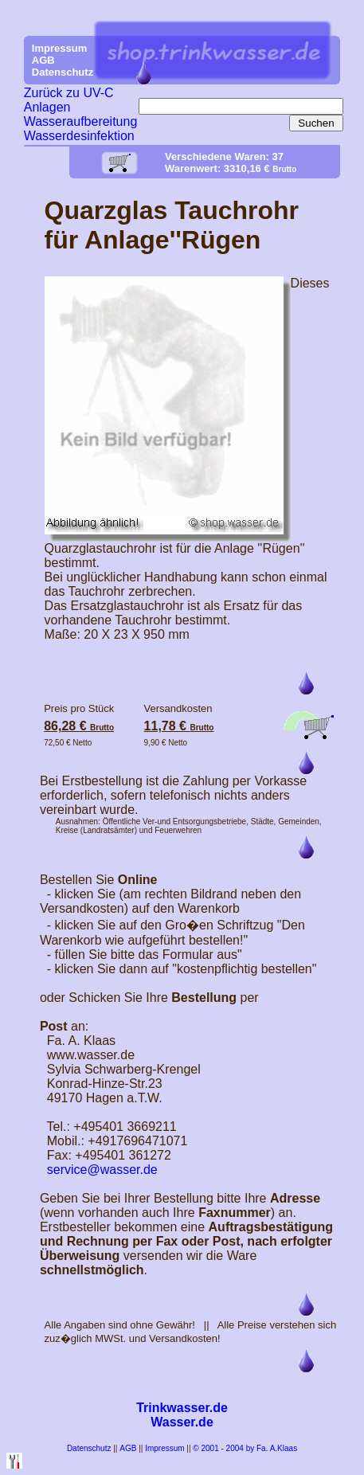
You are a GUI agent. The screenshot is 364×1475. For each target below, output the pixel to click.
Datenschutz (89, 1448)
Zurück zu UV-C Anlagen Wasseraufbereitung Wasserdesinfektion (81, 114)
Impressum (164, 1448)
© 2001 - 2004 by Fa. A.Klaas (245, 1448)
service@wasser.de (102, 1169)
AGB (127, 1448)
